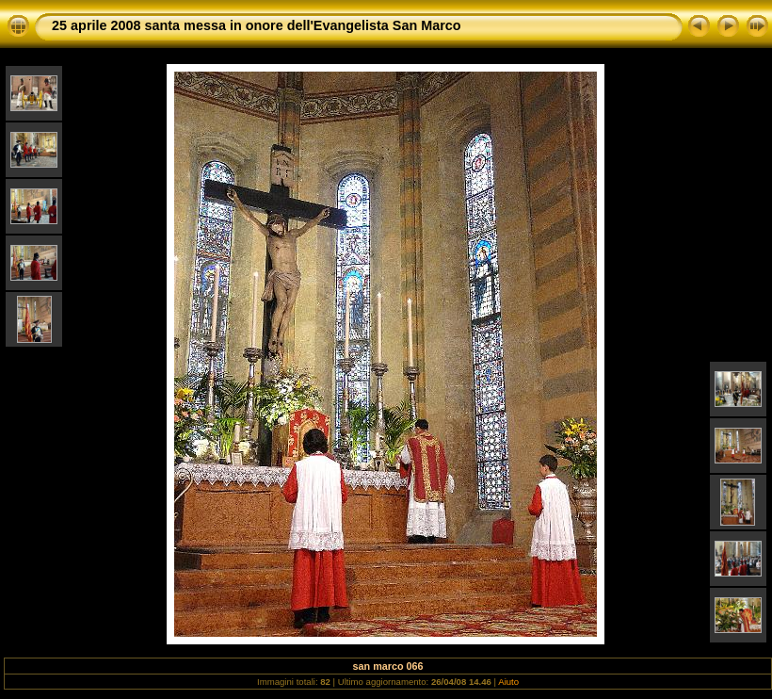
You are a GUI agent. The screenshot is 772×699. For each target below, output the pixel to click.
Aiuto (508, 681)
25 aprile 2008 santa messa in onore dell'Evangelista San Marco (256, 25)
